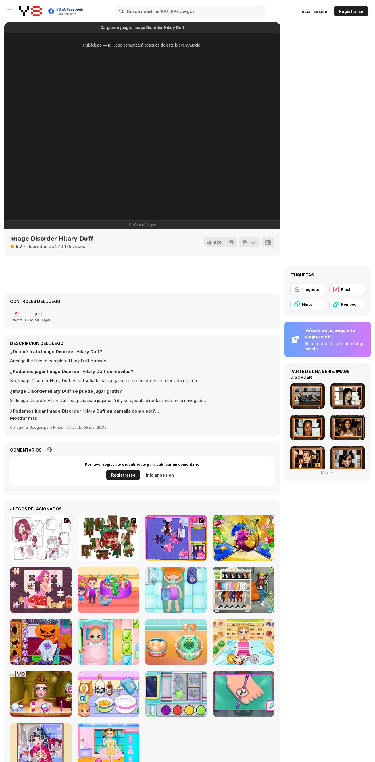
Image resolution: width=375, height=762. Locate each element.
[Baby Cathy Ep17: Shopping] (243, 642)
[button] (23, 418)
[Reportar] (249, 242)
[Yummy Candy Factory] (176, 694)
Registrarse (351, 11)
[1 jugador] (308, 289)
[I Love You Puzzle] (108, 538)
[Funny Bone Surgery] (176, 590)
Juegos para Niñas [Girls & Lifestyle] (46, 427)
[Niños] (308, 304)
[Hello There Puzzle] (41, 538)
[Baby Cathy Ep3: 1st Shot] (108, 642)
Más (327, 472)
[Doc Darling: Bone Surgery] (243, 694)
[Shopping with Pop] (108, 590)
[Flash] (347, 289)
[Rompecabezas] (347, 304)
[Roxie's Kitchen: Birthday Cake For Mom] (108, 694)
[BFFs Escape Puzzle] (41, 694)
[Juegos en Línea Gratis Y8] (30, 11)
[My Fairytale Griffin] (243, 538)
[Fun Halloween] (41, 642)
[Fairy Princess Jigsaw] (41, 590)
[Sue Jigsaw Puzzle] (176, 538)
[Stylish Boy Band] (243, 590)
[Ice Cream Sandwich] (176, 642)
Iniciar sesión (313, 11)
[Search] (122, 11)
